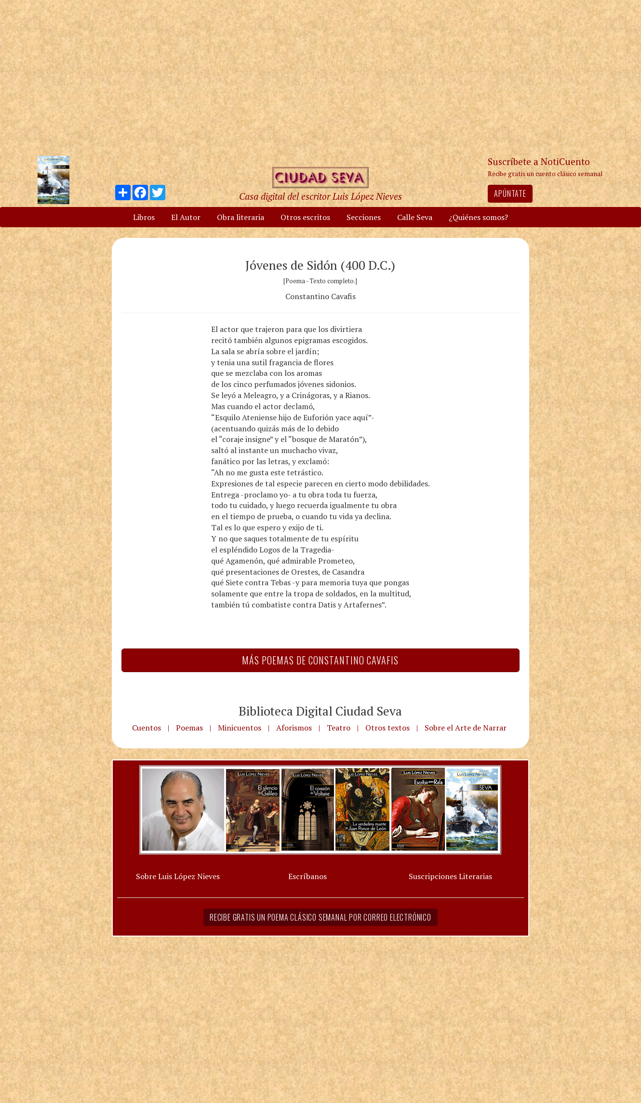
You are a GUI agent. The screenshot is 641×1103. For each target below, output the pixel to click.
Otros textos (387, 727)
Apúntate (510, 193)
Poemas (189, 727)
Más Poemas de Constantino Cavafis (320, 660)
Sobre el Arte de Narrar (466, 727)
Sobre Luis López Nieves (178, 876)
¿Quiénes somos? (478, 217)
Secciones (364, 217)
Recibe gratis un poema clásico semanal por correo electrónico (320, 917)
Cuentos (146, 727)
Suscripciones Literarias (450, 876)
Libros (144, 217)
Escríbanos (307, 876)
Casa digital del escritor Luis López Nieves (320, 196)
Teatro (338, 727)
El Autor (185, 217)
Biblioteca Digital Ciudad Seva (320, 711)
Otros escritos (305, 217)
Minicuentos (239, 727)
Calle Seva (414, 217)
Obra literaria (240, 217)
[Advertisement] (320, 77)
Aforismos (294, 727)
